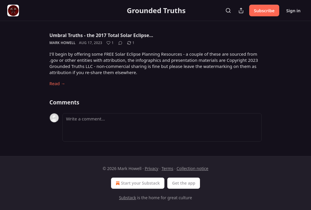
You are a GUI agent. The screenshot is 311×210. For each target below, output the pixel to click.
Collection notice (192, 168)
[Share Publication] (241, 10)
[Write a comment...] (162, 127)
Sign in (293, 10)
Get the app (183, 183)
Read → (57, 83)
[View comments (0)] (120, 42)
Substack (127, 197)
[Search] (228, 10)
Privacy (151, 168)
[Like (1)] (110, 42)
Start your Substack (137, 183)
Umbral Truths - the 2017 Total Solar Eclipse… (101, 35)
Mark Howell (63, 42)
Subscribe (264, 10)
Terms (167, 168)
